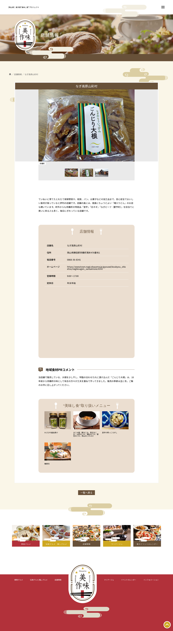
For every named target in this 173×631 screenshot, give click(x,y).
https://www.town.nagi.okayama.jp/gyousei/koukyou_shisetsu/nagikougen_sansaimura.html (96, 267)
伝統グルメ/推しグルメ (38, 580)
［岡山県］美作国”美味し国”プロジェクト (23, 7)
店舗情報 (58, 580)
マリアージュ (109, 580)
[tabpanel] (86, 125)
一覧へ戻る (86, 492)
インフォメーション (151, 580)
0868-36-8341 (74, 259)
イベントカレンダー (128, 580)
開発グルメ (18, 580)
